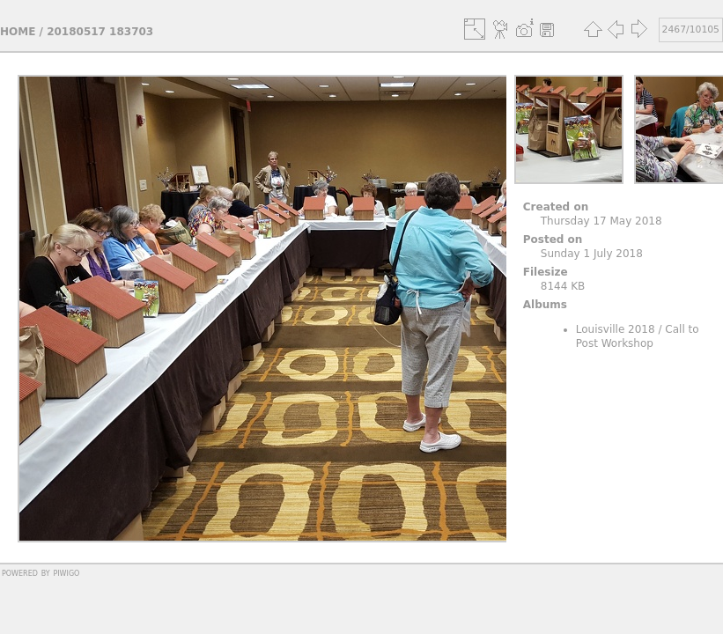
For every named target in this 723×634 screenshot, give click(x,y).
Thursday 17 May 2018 (601, 221)
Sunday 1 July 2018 (592, 253)
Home (17, 32)
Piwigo (66, 572)
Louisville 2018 (615, 329)
